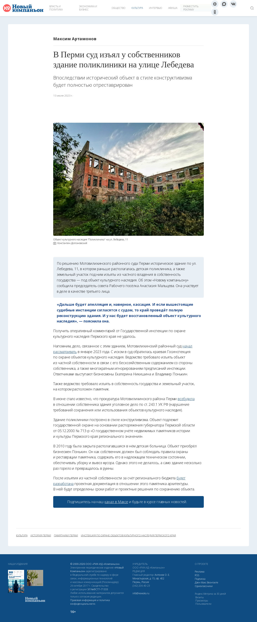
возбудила (186, 398)
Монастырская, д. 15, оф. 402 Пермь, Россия (148, 580)
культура (22, 535)
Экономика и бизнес (88, 8)
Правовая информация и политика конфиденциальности (90, 602)
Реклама (199, 571)
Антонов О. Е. (162, 575)
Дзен (197, 582)
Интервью (155, 8)
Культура (137, 8)
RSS (197, 575)
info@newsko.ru (141, 593)
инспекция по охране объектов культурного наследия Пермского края (128, 535)
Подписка (200, 579)
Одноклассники (204, 586)
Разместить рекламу (190, 8)
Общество (118, 8)
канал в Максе (116, 501)
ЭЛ (97, 589)
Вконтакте (212, 582)
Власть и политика (56, 8)
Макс (203, 582)
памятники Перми (66, 535)
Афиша (172, 8)
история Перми (41, 535)
